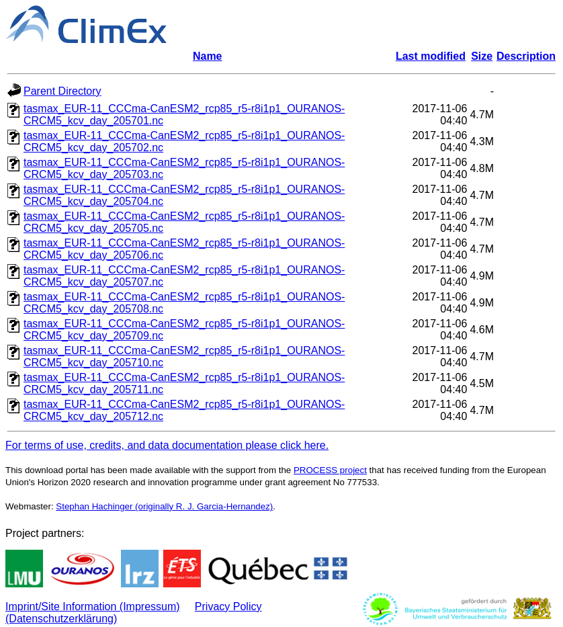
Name (207, 56)
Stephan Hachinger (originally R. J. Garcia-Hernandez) (164, 506)
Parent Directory (62, 91)
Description (526, 56)
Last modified (431, 56)
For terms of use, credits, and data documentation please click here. (167, 445)
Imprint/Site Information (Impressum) (92, 606)
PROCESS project (330, 470)
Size (481, 56)
